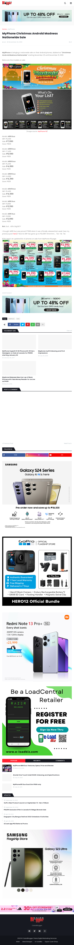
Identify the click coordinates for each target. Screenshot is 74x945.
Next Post (67, 443)
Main (18, 942)
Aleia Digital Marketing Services (45, 938)
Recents (36, 761)
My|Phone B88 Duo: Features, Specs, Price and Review (33, 766)
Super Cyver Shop (51, 942)
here (15, 234)
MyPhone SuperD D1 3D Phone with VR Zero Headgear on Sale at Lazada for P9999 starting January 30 (18, 353)
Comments (60, 761)
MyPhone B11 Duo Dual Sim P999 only (27, 784)
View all (69, 331)
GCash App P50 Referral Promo (16, 824)
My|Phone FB (42, 131)
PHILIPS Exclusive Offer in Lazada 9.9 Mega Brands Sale (25, 810)
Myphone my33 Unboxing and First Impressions (51, 352)
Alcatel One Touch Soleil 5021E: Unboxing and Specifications (36, 775)
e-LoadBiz (38, 942)
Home (4, 29)
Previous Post (8, 443)
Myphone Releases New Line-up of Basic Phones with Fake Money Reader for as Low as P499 (18, 379)
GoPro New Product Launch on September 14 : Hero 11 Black (26, 803)
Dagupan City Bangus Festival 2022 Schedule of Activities (26, 817)
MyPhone (11, 29)
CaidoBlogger (28, 938)
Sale (18, 319)
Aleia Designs (27, 942)
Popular (13, 761)
